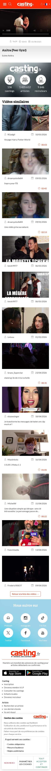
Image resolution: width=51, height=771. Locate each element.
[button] (42, 4)
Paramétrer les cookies (25, 762)
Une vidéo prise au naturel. (16, 227)
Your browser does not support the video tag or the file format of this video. (25, 23)
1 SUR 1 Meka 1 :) (12, 464)
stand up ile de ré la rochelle (17, 377)
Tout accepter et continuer (41, 762)
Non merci (9, 763)
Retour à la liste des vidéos (24, 594)
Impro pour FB (11, 183)
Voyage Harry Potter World (17, 139)
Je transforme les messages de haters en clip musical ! (24, 422)
